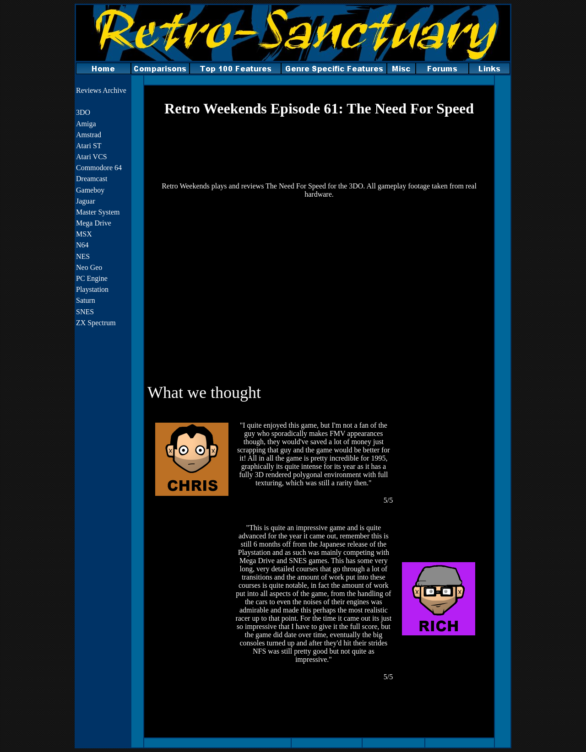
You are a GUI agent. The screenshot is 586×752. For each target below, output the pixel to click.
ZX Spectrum (96, 323)
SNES (85, 312)
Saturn (85, 300)
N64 (82, 245)
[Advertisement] (319, 149)
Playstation (92, 289)
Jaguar (85, 201)
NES (83, 256)
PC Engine (92, 278)
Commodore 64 (99, 168)
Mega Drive (93, 223)
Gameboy (90, 190)
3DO (83, 112)
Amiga (86, 124)
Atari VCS (91, 157)
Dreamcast (91, 179)
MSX (84, 234)
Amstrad (88, 135)
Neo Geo (89, 267)
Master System (98, 212)
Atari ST (89, 146)
